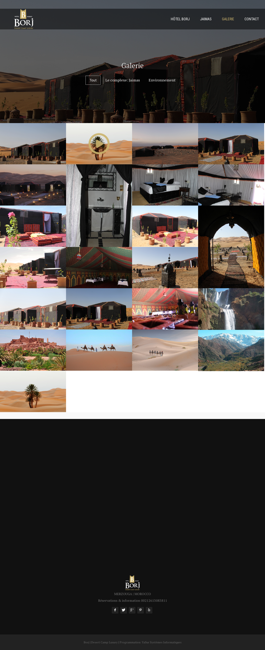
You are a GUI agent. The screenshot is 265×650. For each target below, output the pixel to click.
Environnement (162, 79)
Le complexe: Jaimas (122, 79)
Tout (93, 80)
